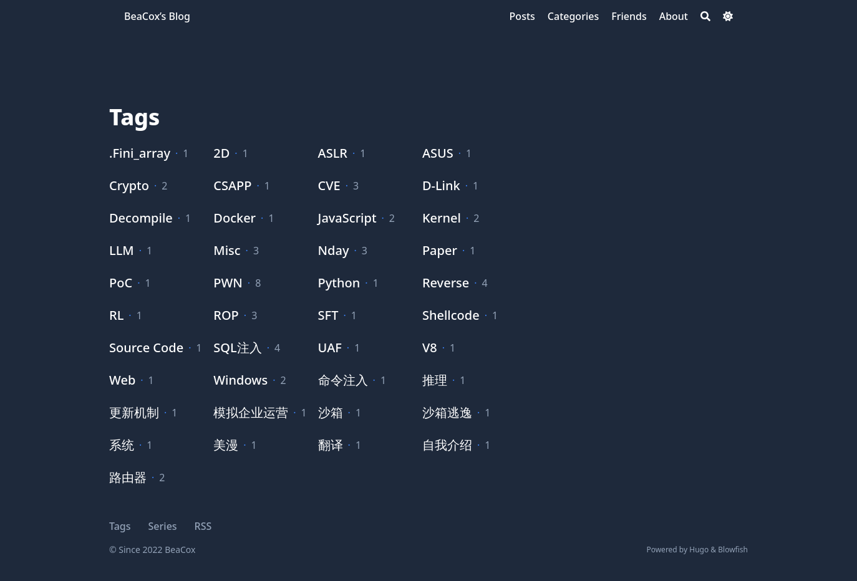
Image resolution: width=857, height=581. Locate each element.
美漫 (225, 444)
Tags (120, 526)
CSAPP (232, 185)
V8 (429, 347)
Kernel (441, 217)
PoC (120, 282)
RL (116, 315)
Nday (333, 250)
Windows (240, 380)
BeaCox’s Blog (157, 16)
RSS (203, 526)
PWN (228, 282)
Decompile (141, 217)
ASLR (332, 153)
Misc (226, 250)
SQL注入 (237, 347)
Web (122, 380)
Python (339, 282)
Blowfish (733, 549)
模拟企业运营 (250, 412)
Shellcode (451, 315)
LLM (121, 250)
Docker (234, 217)
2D (221, 153)
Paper (439, 250)
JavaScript (347, 217)
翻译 (330, 444)
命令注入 (343, 380)
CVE (329, 185)
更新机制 (134, 412)
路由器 (128, 477)
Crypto (129, 185)
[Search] (705, 16)
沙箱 (330, 412)
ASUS (437, 153)
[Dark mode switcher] (728, 16)
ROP (226, 315)
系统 (121, 444)
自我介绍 (447, 444)
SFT (328, 315)
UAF (330, 347)
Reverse (445, 282)
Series (162, 526)
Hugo (699, 549)
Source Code (146, 347)
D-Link (441, 185)
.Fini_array (139, 153)
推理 (434, 380)
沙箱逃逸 (447, 412)
